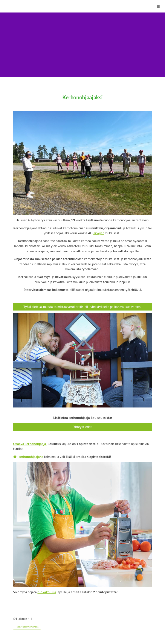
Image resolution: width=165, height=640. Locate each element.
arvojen (98, 233)
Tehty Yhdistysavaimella (26, 626)
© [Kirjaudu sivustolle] (14, 618)
